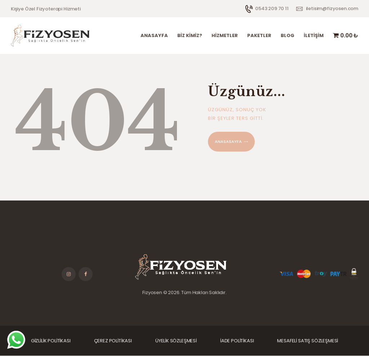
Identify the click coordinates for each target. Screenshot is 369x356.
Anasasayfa (228, 141)
